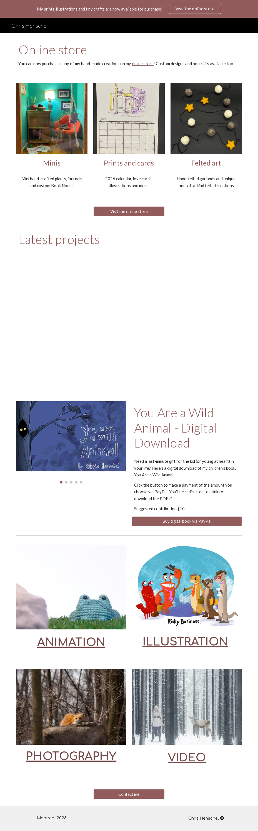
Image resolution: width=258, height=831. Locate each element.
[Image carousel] (71, 442)
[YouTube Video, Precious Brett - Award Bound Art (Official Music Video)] (129, 325)
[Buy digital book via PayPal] (187, 521)
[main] (129, 55)
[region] (129, 9)
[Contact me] (129, 794)
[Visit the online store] (129, 211)
